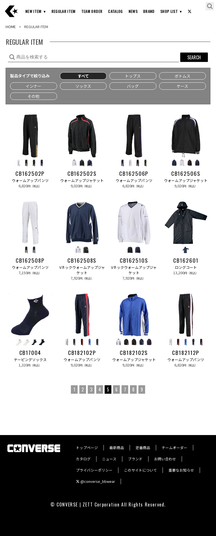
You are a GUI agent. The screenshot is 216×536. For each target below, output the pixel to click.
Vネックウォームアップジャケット (82, 270)
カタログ (83, 458)
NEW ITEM (33, 11)
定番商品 (143, 447)
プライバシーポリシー (94, 470)
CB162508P (30, 260)
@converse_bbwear (95, 481)
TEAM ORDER (92, 11)
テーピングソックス (30, 359)
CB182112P (185, 353)
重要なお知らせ (181, 470)
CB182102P (82, 353)
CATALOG (115, 11)
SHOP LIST (169, 11)
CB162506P (133, 173)
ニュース (109, 458)
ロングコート (186, 267)
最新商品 (116, 447)
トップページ (87, 447)
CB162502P (30, 173)
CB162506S (186, 173)
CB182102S (134, 353)
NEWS (133, 11)
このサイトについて (140, 470)
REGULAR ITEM (63, 11)
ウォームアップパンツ (30, 180)
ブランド (135, 458)
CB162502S (82, 173)
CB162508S (82, 260)
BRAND (149, 11)
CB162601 (185, 260)
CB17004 (30, 353)
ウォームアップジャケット (82, 180)
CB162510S (134, 260)
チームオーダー (174, 447)
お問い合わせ (165, 458)
